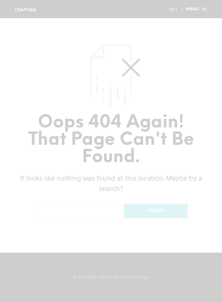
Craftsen (25, 10)
